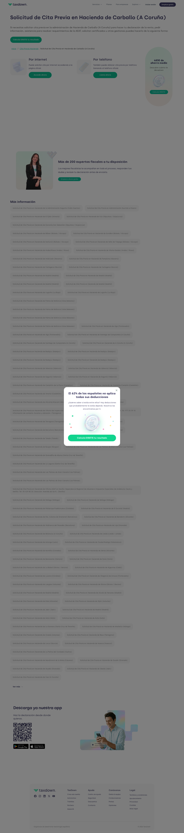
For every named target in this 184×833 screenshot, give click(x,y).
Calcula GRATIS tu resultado (92, 438)
